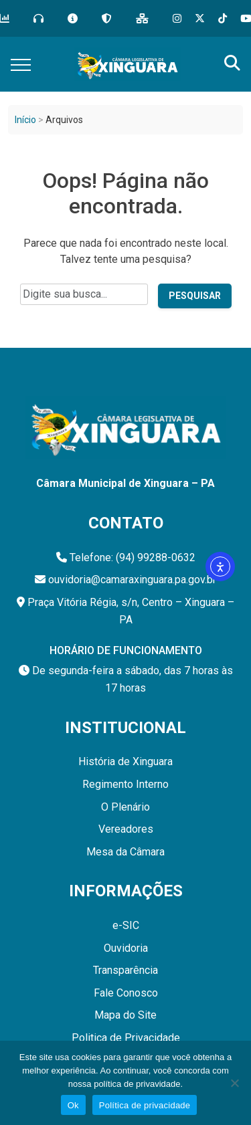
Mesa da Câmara (125, 851)
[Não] (234, 1083)
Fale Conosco (126, 993)
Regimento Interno (125, 784)
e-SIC (125, 925)
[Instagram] (177, 18)
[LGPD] (106, 18)
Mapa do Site (125, 1015)
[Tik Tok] (223, 18)
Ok (73, 1105)
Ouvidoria (126, 948)
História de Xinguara (125, 761)
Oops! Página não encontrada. (125, 193)
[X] (200, 18)
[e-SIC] (72, 18)
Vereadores (125, 829)
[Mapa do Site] (142, 18)
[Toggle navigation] (21, 64)
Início (25, 119)
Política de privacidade (145, 1105)
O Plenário (125, 807)
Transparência (125, 970)
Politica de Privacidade (126, 1037)
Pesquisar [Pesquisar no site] (195, 295)
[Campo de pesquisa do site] (84, 294)
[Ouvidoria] (38, 18)
